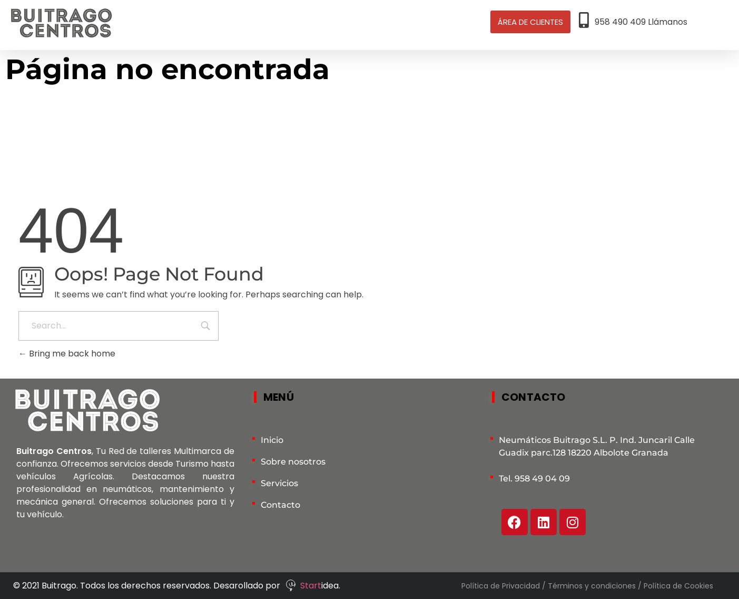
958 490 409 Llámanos (641, 22)
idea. (330, 585)
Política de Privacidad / (504, 586)
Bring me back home (66, 353)
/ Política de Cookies (675, 586)
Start (310, 585)
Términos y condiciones (593, 586)
